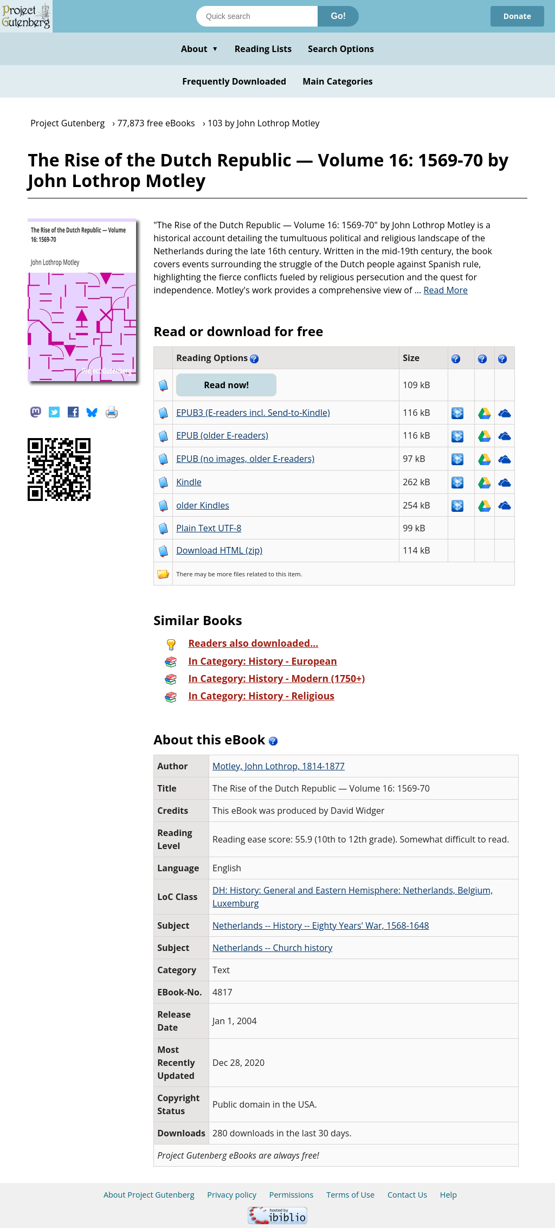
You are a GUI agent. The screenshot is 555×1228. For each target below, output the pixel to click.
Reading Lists (263, 49)
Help (448, 1195)
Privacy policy (231, 1195)
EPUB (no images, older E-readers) (245, 459)
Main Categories (337, 81)
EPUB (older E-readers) (222, 435)
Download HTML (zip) (219, 550)
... (441, 290)
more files (231, 574)
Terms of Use (350, 1195)
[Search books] (257, 16)
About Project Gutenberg (149, 1195)
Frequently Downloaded (234, 81)
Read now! (226, 385)
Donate (517, 16)
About (199, 48)
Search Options (341, 49)
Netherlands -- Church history (272, 948)
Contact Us (407, 1195)
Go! (338, 16)
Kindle (189, 482)
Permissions (291, 1195)
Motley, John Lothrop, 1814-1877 (278, 766)
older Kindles (202, 505)
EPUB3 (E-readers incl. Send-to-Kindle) (253, 413)
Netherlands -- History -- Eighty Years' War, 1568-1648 (320, 925)
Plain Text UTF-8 (208, 528)
